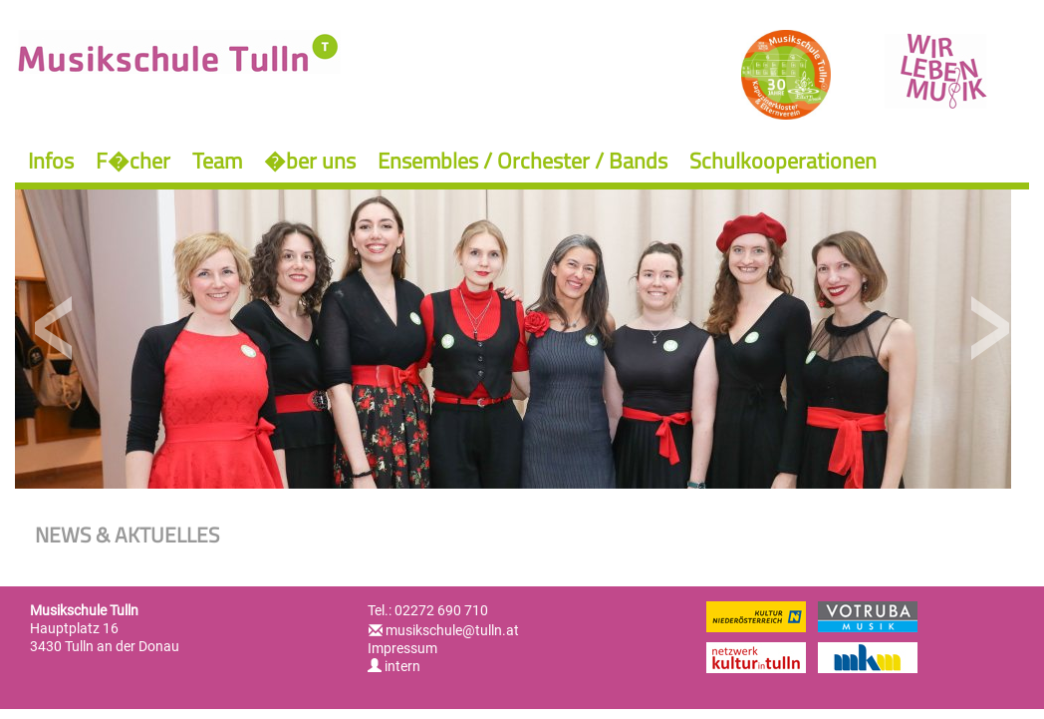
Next (989, 328)
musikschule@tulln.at (452, 630)
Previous (54, 328)
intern (394, 666)
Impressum (402, 648)
